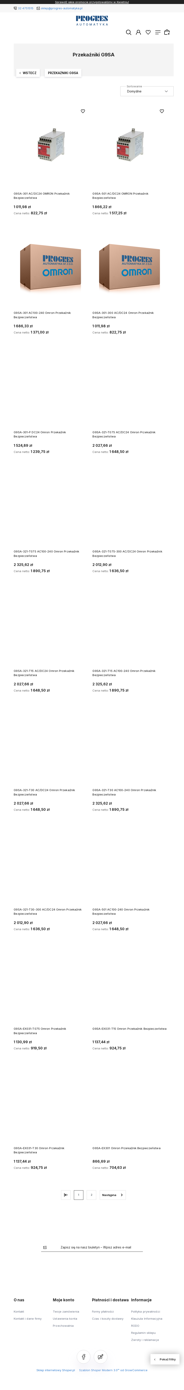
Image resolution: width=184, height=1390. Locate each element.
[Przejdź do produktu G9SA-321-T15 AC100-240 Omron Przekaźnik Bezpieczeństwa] (130, 630)
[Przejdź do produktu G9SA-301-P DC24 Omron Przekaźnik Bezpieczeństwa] (51, 392)
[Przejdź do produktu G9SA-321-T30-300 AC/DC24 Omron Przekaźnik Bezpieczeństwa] (51, 869)
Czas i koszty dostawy (107, 1319)
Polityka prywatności (145, 1311)
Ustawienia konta (65, 1319)
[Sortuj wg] (147, 92)
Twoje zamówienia (66, 1311)
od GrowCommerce (134, 1370)
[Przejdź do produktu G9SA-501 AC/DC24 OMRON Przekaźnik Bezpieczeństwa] (130, 145)
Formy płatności (103, 1311)
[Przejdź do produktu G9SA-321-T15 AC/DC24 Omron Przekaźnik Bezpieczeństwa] (51, 630)
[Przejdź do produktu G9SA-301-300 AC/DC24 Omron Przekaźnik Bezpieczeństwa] (130, 272)
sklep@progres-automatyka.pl (61, 8)
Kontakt (19, 1311)
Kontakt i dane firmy (28, 1319)
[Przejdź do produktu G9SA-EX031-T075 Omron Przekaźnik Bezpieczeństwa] (51, 988)
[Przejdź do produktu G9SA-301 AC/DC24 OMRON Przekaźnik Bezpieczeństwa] (51, 145)
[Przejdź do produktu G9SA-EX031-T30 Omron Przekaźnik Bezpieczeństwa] (51, 1108)
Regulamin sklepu (143, 1333)
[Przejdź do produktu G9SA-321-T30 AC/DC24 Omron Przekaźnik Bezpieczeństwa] (51, 749)
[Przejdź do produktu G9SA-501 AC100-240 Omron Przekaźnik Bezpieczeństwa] (130, 869)
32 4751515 (25, 8)
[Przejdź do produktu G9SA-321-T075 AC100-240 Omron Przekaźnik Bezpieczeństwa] (51, 511)
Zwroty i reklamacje (145, 1340)
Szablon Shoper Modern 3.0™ (99, 1370)
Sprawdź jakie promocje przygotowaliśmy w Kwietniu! (92, 2)
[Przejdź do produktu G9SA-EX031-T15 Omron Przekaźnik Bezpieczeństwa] (130, 988)
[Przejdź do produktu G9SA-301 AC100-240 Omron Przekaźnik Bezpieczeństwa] (51, 272)
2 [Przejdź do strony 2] (91, 1195)
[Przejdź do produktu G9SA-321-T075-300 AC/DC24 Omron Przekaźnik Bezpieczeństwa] (130, 511)
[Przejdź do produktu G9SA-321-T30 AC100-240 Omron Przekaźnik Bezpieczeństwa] (130, 749)
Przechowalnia (63, 1326)
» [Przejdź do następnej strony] (113, 1195)
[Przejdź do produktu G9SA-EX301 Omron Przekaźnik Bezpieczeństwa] (130, 1108)
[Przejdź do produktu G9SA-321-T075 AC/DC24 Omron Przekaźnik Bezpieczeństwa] (130, 392)
